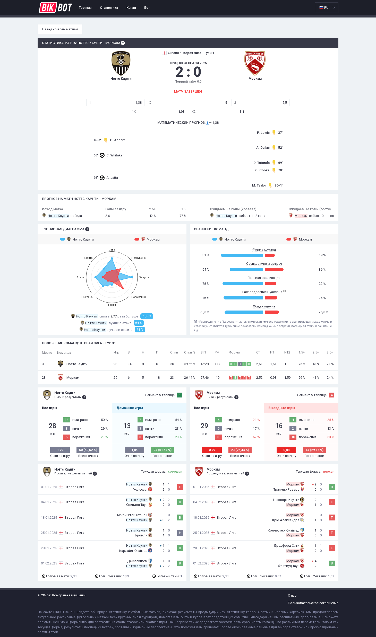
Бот (147, 8)
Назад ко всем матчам (60, 29)
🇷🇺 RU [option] (324, 8)
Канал (131, 8)
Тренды (85, 8)
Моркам (147, 239)
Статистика (109, 8)
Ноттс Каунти (77, 239)
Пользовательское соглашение (313, 603)
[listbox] (326, 7)
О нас (292, 595)
